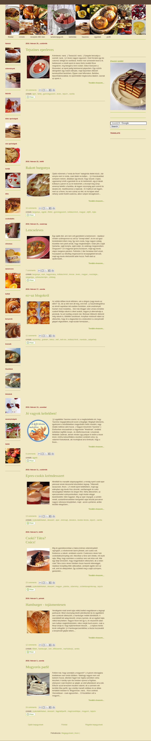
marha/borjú (68, 649)
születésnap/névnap (88, 586)
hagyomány (51, 274)
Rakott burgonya (38, 168)
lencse (72, 274)
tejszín (65, 94)
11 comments (31, 336)
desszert (51, 520)
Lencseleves (34, 230)
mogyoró (85, 711)
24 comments (31, 707)
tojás (94, 212)
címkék (22, 37)
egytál (44, 212)
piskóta (66, 586)
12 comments (31, 645)
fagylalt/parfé (61, 711)
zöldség (52, 277)
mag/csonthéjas (74, 711)
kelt (57, 340)
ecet (43, 274)
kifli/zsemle (57, 649)
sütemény (75, 586)
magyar (82, 212)
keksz (52, 340)
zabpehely (92, 340)
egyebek (97, 37)
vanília (72, 94)
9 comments (31, 454)
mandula (83, 340)
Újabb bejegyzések (35, 725)
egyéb (34, 458)
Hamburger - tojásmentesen (46, 605)
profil (109, 37)
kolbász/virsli (73, 212)
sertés (77, 649)
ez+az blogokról (37, 295)
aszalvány (36, 340)
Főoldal (64, 725)
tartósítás (72, 37)
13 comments (31, 516)
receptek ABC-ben (37, 37)
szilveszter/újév (41, 277)
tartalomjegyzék (57, 37)
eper (34, 94)
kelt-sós (63, 340)
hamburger (43, 649)
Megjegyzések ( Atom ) (70, 733)
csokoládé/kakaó (39, 520)
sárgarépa (30, 277)
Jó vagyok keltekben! (41, 413)
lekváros (73, 520)
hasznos (85, 37)
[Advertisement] (65, 130)
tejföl (89, 212)
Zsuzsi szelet (116, 61)
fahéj (40, 94)
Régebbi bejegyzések (94, 725)
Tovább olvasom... (96, 83)
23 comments (31, 582)
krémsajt (64, 520)
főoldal (10, 37)
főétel (50, 212)
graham (45, 340)
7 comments (31, 270)
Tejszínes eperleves (40, 50)
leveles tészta (83, 520)
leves (59, 94)
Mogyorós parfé (37, 667)
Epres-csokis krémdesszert (45, 476)
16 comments (31, 90)
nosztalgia (93, 274)
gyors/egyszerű (49, 94)
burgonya (36, 212)
